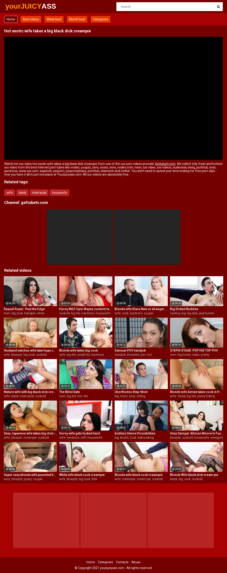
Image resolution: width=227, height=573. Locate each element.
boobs (124, 437)
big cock (17, 313)
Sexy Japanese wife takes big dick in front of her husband (30, 433)
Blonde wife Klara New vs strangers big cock (141, 309)
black (22, 192)
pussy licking (206, 396)
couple (148, 313)
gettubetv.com (34, 202)
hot (149, 354)
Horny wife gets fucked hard (79, 433)
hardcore (88, 313)
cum (173, 354)
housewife (59, 192)
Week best (54, 19)
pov (143, 354)
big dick (192, 313)
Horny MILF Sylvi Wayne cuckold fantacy (85, 309)
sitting (141, 396)
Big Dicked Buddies (184, 309)
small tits (83, 354)
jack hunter (206, 313)
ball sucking (146, 437)
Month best (77, 19)
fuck (133, 437)
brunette (133, 354)
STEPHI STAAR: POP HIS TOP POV (194, 350)
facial (181, 396)
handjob (29, 313)
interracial (39, 192)
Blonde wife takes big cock (78, 350)
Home (11, 19)
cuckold (64, 313)
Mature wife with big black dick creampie (30, 392)
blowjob (16, 354)
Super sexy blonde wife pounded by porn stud (30, 475)
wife (10, 192)
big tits (75, 313)
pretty (205, 354)
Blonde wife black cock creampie (138, 475)
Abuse (136, 562)
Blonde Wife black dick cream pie (194, 475)
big (184, 313)
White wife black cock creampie (82, 475)
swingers (216, 437)
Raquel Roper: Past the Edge (24, 309)
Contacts (122, 562)
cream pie (144, 479)
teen (7, 313)
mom (124, 396)
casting (175, 313)
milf (83, 437)
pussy (28, 479)
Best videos (31, 19)
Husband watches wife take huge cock (30, 350)
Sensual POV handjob (130, 350)
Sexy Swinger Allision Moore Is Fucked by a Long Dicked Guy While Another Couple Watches (196, 433)
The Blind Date (69, 392)
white (41, 313)
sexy (132, 396)
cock (125, 313)
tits (86, 396)
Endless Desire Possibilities (135, 433)
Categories (100, 19)
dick (94, 479)
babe (196, 354)
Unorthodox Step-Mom (131, 392)
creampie (30, 437)
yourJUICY (17, 6)
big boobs (184, 354)
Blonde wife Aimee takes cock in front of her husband (196, 392)
